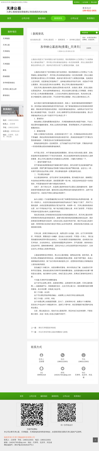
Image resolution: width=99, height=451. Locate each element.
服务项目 (42, 18)
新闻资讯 (58, 18)
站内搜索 (85, 2)
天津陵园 (6, 38)
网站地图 (94, 2)
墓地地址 (6, 95)
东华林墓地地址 (9, 83)
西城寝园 (6, 76)
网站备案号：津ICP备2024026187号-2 (18, 445)
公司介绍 (25, 18)
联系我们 (77, 2)
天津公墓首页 (48, 40)
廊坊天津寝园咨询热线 (47, 328)
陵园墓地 (6, 57)
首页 (9, 18)
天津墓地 (6, 51)
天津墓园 (6, 64)
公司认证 (74, 18)
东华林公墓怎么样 (10, 89)
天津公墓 (6, 45)
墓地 (4, 70)
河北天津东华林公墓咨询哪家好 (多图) (53, 332)
